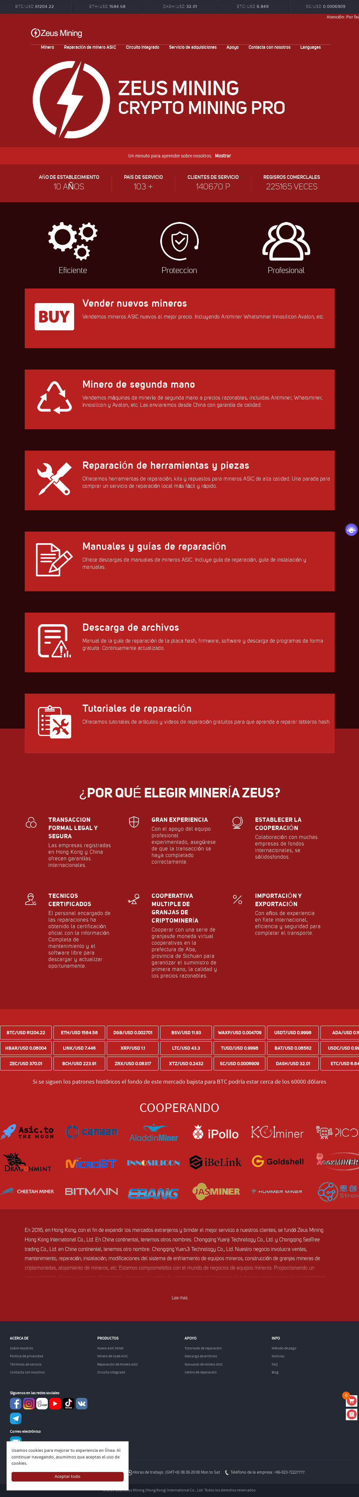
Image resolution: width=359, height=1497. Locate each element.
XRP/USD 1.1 (133, 1048)
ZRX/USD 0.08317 (133, 1064)
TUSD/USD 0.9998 (239, 1048)
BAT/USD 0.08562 (293, 1048)
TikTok (68, 1403)
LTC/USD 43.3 (186, 1048)
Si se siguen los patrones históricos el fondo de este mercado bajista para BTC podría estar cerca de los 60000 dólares (179, 1082)
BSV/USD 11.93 (186, 1033)
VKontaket (81, 1403)
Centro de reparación (201, 1372)
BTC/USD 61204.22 (26, 1033)
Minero (47, 47)
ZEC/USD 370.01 (26, 1064)
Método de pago (284, 1348)
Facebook (15, 1403)
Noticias (278, 1356)
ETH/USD (107, 6)
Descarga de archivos (201, 1356)
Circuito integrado (142, 47)
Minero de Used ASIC (112, 1356)
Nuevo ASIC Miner (110, 1348)
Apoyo (232, 47)
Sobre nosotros (21, 1348)
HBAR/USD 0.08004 (25, 1048)
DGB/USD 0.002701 (132, 1033)
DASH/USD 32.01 (293, 1064)
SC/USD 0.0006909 (239, 1064)
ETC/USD (253, 6)
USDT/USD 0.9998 (293, 1033)
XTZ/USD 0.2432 (186, 1064)
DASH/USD (180, 6)
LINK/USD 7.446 (79, 1048)
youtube (55, 1403)
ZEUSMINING (56, 33)
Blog (275, 1372)
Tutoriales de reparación (203, 1348)
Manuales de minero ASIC (204, 1364)
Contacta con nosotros (269, 47)
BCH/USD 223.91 (79, 1064)
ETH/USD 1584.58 (79, 1033)
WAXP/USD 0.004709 (239, 1033)
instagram (29, 1403)
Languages (310, 47)
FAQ (275, 1364)
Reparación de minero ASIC (90, 47)
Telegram (15, 1418)
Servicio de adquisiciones (193, 47)
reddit (42, 1403)
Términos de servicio (26, 1364)
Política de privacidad (26, 1356)
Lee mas (180, 1298)
